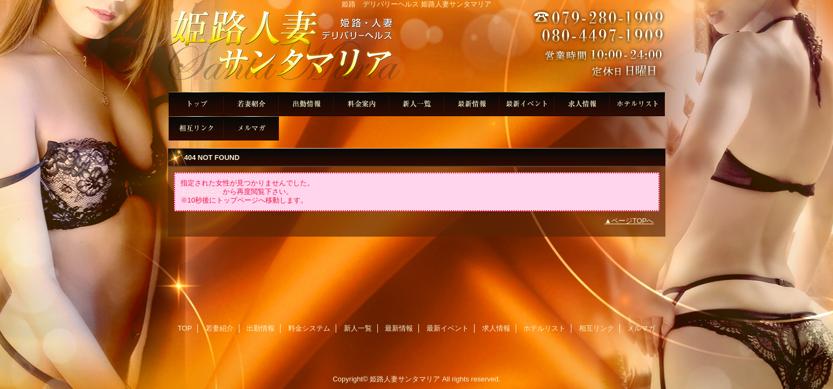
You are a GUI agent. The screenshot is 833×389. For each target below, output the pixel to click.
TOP (196, 104)
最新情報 (471, 104)
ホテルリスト (637, 104)
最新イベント (527, 104)
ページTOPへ (632, 221)
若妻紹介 (251, 104)
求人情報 (582, 104)
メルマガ (251, 128)
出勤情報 (306, 104)
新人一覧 (416, 104)
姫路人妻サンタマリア (416, 50)
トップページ (202, 191)
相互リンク (196, 128)
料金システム (361, 104)
